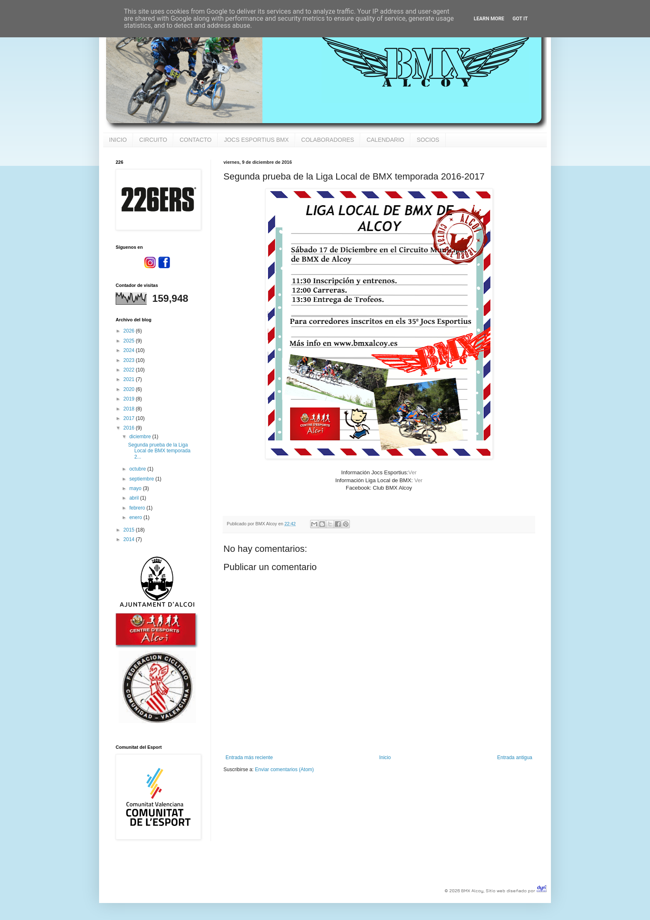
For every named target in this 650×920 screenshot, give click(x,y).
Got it (520, 19)
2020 (130, 389)
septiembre (142, 479)
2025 (130, 341)
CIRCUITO (153, 139)
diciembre (140, 436)
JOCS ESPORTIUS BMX (256, 139)
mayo (136, 488)
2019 (130, 399)
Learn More (489, 19)
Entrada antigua (514, 757)
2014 (130, 539)
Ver (412, 472)
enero (136, 517)
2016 (130, 428)
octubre (138, 469)
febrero (137, 508)
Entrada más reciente (249, 757)
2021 (130, 379)
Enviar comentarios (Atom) (284, 769)
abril (134, 498)
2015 (130, 530)
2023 (130, 360)
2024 (130, 350)
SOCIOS (428, 139)
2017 (130, 418)
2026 (130, 331)
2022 (130, 370)
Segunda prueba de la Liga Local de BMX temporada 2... (159, 451)
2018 (130, 409)
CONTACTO (195, 139)
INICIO (118, 139)
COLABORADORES (327, 139)
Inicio (385, 757)
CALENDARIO (385, 139)
